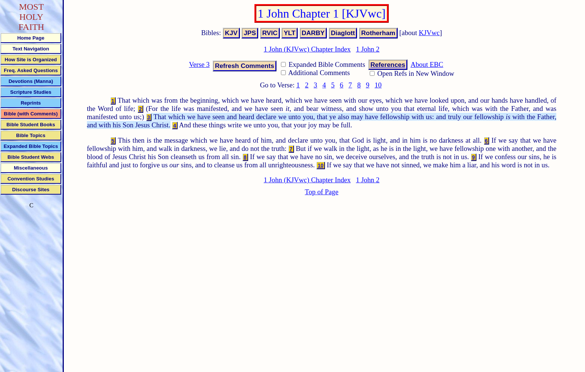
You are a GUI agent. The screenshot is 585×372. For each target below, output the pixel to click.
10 (378, 85)
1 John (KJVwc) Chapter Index (307, 49)
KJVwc (429, 33)
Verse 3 (199, 64)
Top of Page (321, 192)
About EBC (426, 64)
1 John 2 (367, 49)
